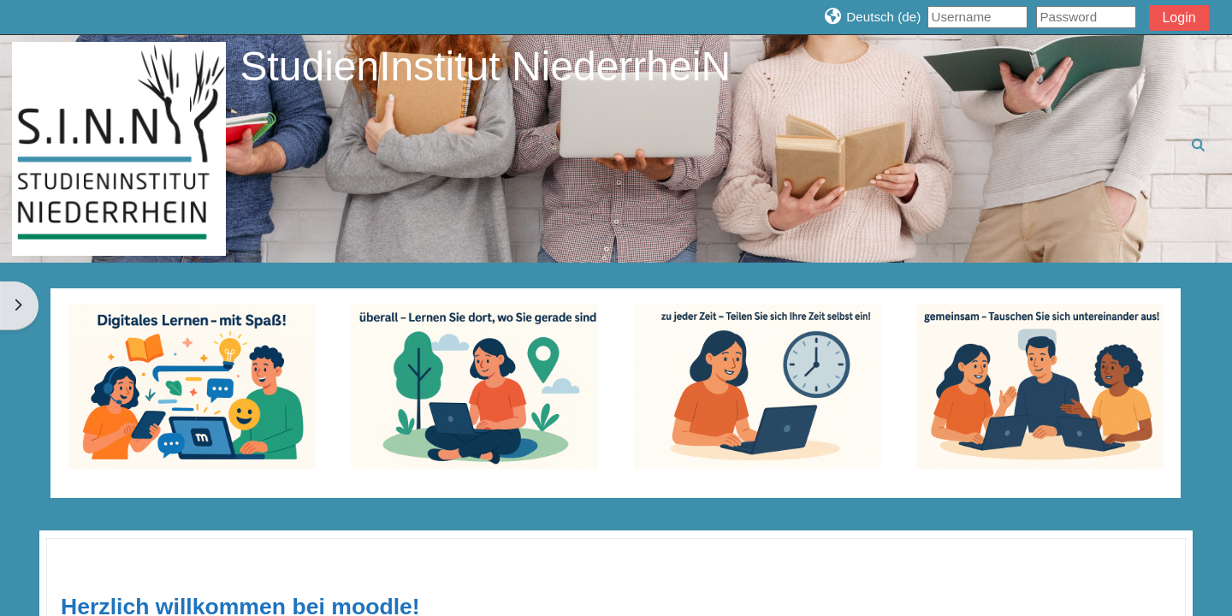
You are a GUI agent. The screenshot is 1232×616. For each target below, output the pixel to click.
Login (1178, 17)
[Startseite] (119, 147)
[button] (871, 16)
